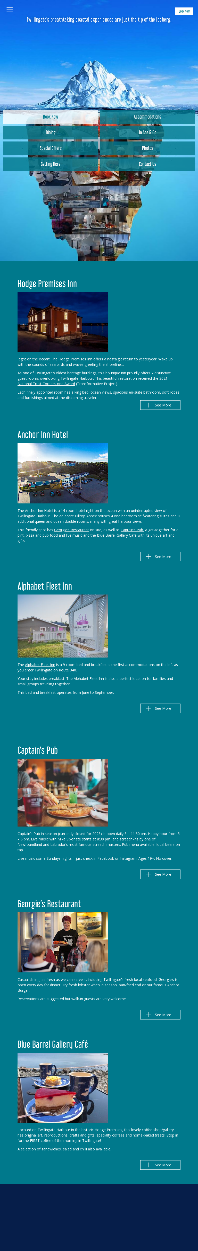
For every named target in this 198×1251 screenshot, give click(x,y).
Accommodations (147, 117)
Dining (50, 133)
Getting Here (50, 164)
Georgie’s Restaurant (71, 529)
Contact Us (147, 164)
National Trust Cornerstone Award (46, 383)
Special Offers (51, 149)
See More (163, 405)
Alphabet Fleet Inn (40, 664)
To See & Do (147, 133)
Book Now (184, 12)
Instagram (128, 858)
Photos (147, 149)
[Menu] (10, 10)
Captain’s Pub (132, 529)
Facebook (106, 858)
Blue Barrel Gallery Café (117, 535)
